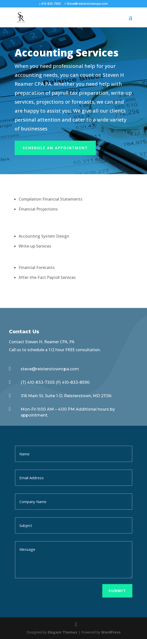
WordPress (111, 632)
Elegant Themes (62, 632)
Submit (117, 590)
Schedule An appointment (55, 147)
